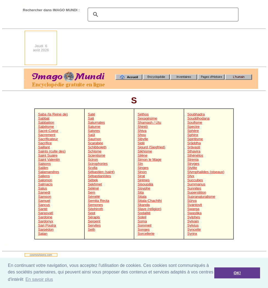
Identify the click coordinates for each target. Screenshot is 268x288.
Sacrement (46, 135)
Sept (91, 213)
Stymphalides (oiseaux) (205, 172)
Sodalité (144, 213)
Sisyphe (144, 188)
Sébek (93, 180)
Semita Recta (98, 201)
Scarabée (95, 143)
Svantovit (194, 205)
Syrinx (192, 233)
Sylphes (193, 217)
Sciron (93, 159)
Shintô (143, 127)
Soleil (142, 217)
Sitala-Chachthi (150, 201)
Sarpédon (45, 229)
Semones (95, 205)
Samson (44, 196)
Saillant (44, 147)
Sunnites (194, 188)
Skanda (144, 205)
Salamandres (48, 172)
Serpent (94, 221)
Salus (42, 188)
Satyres (94, 131)
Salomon (45, 180)
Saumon (94, 139)
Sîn (140, 164)
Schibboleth (97, 147)
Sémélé (94, 196)
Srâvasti (193, 147)
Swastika (194, 213)
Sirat (141, 176)
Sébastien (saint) (101, 172)
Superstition (196, 192)
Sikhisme (145, 151)
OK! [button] (237, 273)
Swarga (193, 209)
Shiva (142, 131)
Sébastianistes (99, 176)
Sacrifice (45, 143)
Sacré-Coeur (48, 131)
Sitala (142, 196)
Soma (142, 221)
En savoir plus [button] (39, 279)
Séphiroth (95, 209)
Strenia (193, 159)
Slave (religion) (149, 209)
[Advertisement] (239, 48)
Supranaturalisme (201, 196)
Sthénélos (195, 155)
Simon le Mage (149, 159)
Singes (143, 168)
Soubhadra (196, 114)
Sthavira (194, 151)
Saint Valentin (49, 159)
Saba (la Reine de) (53, 114)
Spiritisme (195, 139)
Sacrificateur (48, 139)
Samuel (44, 201)
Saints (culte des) (51, 151)
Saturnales (96, 122)
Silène (142, 155)
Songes (144, 229)
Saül (91, 135)
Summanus (196, 184)
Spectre (193, 127)
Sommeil (145, 225)
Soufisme (194, 122)
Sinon (142, 172)
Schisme (95, 151)
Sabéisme (46, 127)
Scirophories (98, 164)
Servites (94, 225)
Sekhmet (95, 184)
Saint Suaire (48, 155)
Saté (91, 114)
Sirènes (144, 180)
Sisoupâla (145, 184)
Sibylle (143, 139)
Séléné (93, 188)
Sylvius (193, 225)
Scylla (93, 168)
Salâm (43, 168)
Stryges (193, 164)
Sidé (141, 143)
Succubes (195, 180)
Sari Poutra (47, 225)
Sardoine (45, 217)
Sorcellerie (146, 233)
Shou (142, 135)
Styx (190, 176)
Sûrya (192, 201)
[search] (162, 14)
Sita (141, 192)
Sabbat (43, 118)
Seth (91, 229)
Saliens (44, 176)
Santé (42, 209)
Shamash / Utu (149, 122)
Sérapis (94, 217)
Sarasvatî (45, 213)
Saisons (44, 164)
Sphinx (192, 135)
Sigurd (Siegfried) (151, 147)
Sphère (193, 131)
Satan (42, 233)
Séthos (143, 114)
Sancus (44, 205)
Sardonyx (45, 221)
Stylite (192, 168)
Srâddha (194, 143)
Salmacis (45, 184)
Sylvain (193, 221)
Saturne (94, 127)
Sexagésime (147, 118)
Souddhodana (198, 118)
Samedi (44, 192)
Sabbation (46, 122)
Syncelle (194, 229)
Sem (91, 192)
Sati (91, 118)
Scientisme (97, 155)
